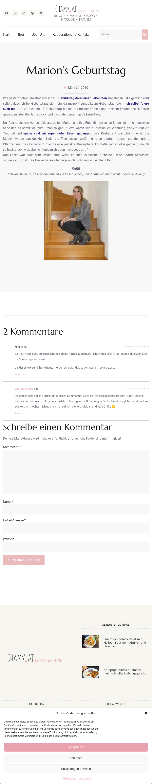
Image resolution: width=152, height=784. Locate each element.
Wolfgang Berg (24, 389)
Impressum (85, 778)
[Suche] (145, 34)
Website (8, 544)
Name (8, 506)
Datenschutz (70, 778)
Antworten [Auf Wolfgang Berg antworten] (20, 414)
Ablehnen (76, 758)
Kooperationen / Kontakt (71, 35)
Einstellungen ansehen (76, 769)
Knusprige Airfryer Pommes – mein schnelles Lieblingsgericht (125, 677)
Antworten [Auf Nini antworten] (20, 375)
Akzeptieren (76, 747)
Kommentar (12, 447)
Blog (20, 35)
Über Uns (38, 35)
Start (6, 35)
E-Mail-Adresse (14, 525)
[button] (146, 713)
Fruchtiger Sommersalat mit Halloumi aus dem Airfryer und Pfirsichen (125, 648)
